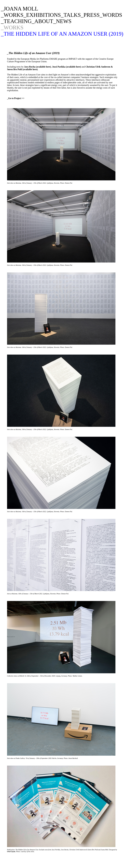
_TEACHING (16, 21)
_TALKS (71, 15)
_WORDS (111, 15)
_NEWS (62, 21)
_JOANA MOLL (19, 9)
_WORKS (12, 15)
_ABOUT (42, 21)
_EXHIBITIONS (42, 15)
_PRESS (90, 15)
